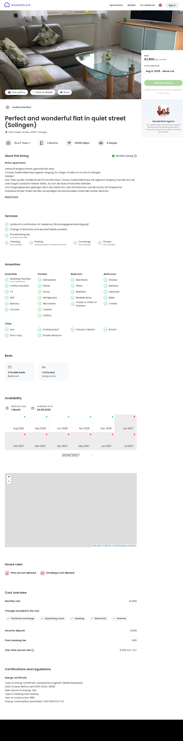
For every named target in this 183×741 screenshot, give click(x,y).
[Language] (160, 5)
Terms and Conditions (91, 706)
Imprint (123, 706)
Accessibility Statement (156, 706)
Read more (11, 197)
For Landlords (159, 695)
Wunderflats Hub (138, 695)
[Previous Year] (50, 455)
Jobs (103, 695)
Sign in (172, 5)
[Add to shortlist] (42, 92)
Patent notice (136, 706)
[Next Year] (92, 455)
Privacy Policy (111, 706)
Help (112, 695)
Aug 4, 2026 (153, 71)
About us (91, 695)
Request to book (163, 82)
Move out (168, 71)
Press (121, 695)
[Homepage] (17, 5)
